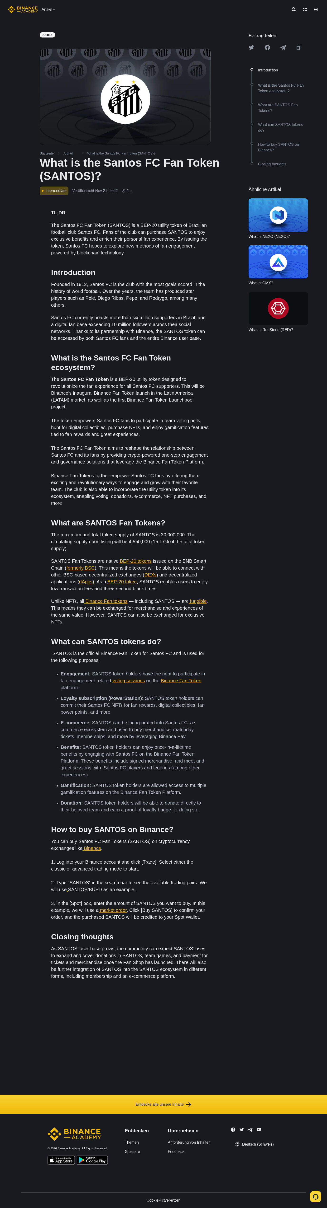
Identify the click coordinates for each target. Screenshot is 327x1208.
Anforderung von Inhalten (189, 1142)
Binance (92, 848)
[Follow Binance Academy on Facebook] (233, 1129)
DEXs (150, 574)
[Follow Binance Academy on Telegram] (250, 1130)
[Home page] (23, 9)
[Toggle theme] (316, 9)
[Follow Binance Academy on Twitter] (241, 1130)
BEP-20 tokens (135, 561)
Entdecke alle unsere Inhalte (163, 1104)
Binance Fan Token (181, 680)
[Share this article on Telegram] (283, 47)
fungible (198, 601)
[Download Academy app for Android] (92, 1161)
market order (113, 910)
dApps (86, 581)
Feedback (176, 1152)
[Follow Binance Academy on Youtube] (258, 1129)
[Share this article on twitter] (251, 47)
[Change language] (305, 9)
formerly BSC (80, 568)
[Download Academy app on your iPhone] (61, 1161)
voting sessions (128, 680)
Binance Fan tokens (106, 601)
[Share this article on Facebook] (267, 47)
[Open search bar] (292, 9)
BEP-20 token (122, 581)
